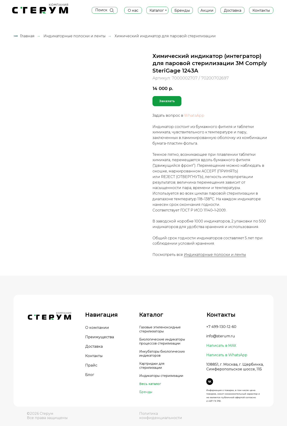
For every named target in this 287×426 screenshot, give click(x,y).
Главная (24, 36)
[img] (111, 10)
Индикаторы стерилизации (161, 376)
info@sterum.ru (220, 336)
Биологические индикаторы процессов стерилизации (162, 341)
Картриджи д (150, 364)
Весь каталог (150, 384)
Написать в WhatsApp (226, 355)
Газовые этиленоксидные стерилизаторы (160, 329)
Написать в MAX (221, 345)
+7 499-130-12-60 (221, 327)
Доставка (94, 346)
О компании (97, 327)
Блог (89, 375)
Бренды (145, 392)
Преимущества (99, 337)
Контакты (94, 356)
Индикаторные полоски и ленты (74, 36)
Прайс (91, 365)
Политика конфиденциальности (160, 415)
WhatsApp (194, 115)
